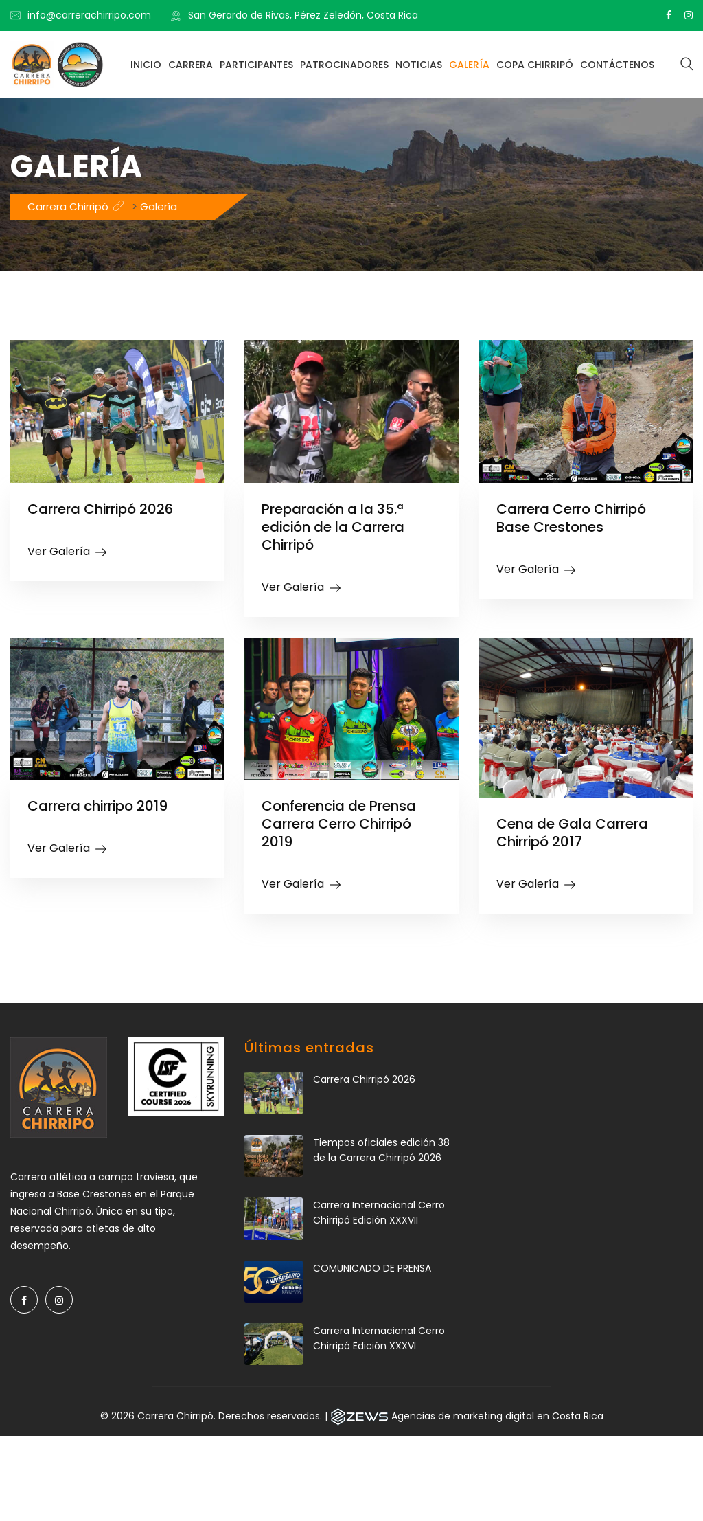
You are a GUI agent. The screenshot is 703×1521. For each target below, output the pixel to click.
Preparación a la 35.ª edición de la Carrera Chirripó (334, 526)
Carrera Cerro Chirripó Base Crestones (571, 518)
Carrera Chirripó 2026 (101, 509)
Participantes (256, 64)
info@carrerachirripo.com (89, 15)
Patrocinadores (344, 64)
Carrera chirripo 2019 (98, 805)
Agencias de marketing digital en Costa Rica (497, 1416)
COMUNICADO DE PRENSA (372, 1268)
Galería (469, 64)
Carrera (190, 64)
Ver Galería (58, 551)
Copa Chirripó (534, 64)
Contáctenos (617, 64)
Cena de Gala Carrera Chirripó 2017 (572, 832)
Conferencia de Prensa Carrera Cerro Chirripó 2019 (339, 823)
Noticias (418, 64)
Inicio (145, 64)
